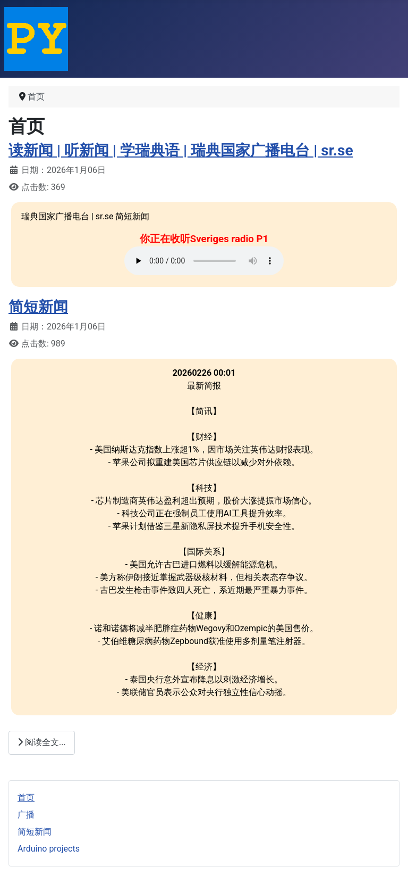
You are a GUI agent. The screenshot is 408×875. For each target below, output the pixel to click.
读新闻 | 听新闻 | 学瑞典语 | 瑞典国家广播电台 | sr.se (180, 150)
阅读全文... (42, 742)
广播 (26, 815)
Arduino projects (49, 849)
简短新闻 (38, 307)
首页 (26, 798)
